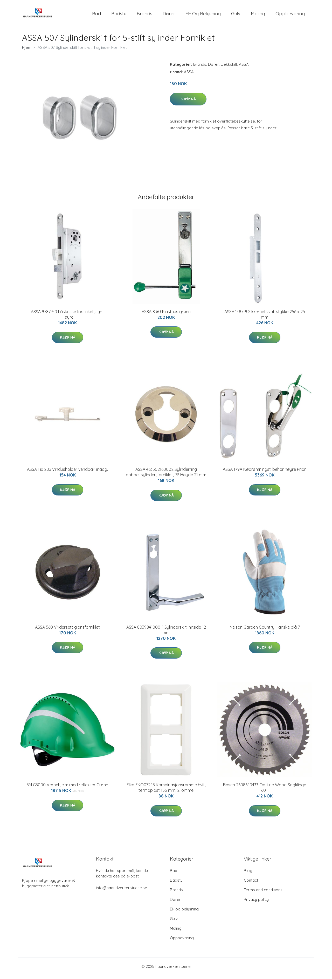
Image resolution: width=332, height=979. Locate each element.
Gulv (235, 15)
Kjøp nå (188, 102)
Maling (258, 15)
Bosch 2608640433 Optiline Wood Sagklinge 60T (264, 791)
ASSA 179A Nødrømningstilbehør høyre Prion (265, 472)
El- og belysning (203, 15)
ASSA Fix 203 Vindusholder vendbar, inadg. (67, 472)
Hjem (26, 51)
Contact (251, 883)
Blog (248, 874)
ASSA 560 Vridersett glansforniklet (67, 630)
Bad (96, 15)
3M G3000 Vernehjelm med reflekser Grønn (67, 788)
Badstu (118, 15)
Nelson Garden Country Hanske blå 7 (265, 630)
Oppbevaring (290, 15)
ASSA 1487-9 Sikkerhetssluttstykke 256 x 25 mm (264, 318)
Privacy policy (256, 903)
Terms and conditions (263, 893)
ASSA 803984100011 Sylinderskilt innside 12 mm (166, 633)
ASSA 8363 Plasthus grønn (166, 315)
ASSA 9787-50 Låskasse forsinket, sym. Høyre (67, 318)
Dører (169, 15)
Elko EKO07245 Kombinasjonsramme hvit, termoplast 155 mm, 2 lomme (166, 791)
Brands (144, 15)
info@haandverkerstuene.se (121, 891)
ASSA (244, 67)
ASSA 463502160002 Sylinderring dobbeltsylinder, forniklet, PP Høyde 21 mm (166, 475)
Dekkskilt (229, 67)
